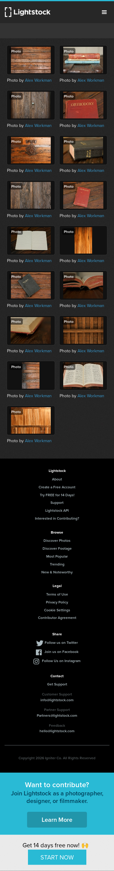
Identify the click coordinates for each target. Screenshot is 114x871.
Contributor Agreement (57, 617)
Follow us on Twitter (61, 642)
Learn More (57, 819)
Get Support (57, 684)
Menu (104, 12)
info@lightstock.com (57, 699)
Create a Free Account (57, 487)
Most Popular (57, 556)
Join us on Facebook (61, 651)
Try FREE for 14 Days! (57, 494)
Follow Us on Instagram (61, 660)
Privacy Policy (57, 602)
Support (57, 502)
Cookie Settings (57, 610)
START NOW (57, 856)
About (57, 479)
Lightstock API (57, 510)
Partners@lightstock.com (57, 715)
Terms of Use (57, 594)
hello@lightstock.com (57, 730)
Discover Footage (57, 548)
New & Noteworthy (57, 572)
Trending (57, 564)
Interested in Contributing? (57, 518)
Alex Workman (38, 80)
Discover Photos (57, 540)
